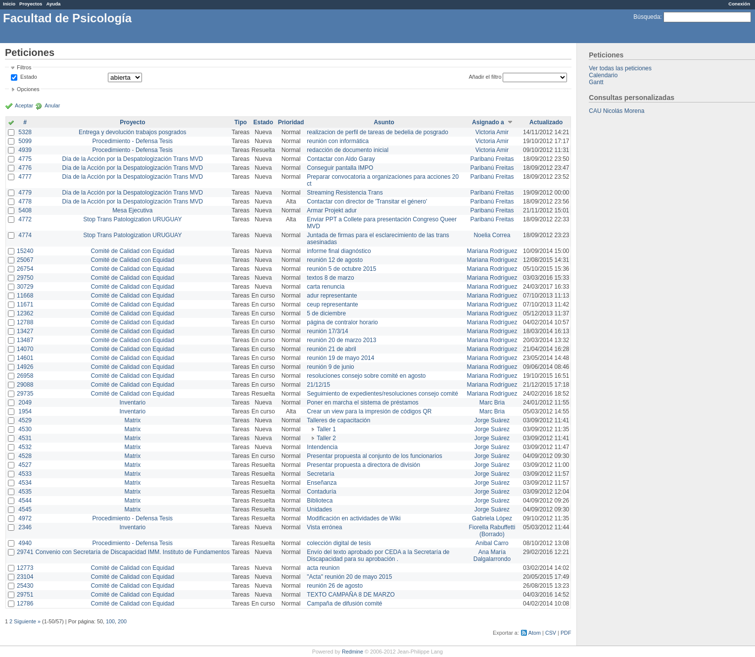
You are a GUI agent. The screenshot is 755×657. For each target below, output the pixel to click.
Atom (534, 633)
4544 (25, 500)
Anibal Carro (492, 543)
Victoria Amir (492, 132)
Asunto (384, 122)
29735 (25, 393)
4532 (25, 447)
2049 (25, 402)
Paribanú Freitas (492, 158)
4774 (25, 235)
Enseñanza (321, 482)
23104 (25, 576)
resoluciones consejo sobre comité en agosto (366, 375)
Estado (28, 77)
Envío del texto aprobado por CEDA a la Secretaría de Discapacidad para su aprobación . (378, 555)
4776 (25, 167)
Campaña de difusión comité (344, 603)
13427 (25, 331)
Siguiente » (27, 621)
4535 (25, 491)
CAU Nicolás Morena (616, 110)
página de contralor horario (342, 322)
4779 (25, 192)
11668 (25, 295)
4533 (25, 473)
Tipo (241, 122)
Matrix (132, 420)
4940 (25, 543)
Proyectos (30, 3)
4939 (25, 150)
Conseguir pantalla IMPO (340, 167)
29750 (25, 277)
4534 (25, 482)
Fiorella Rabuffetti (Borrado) (492, 531)
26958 (25, 375)
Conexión (739, 3)
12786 (25, 603)
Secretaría (320, 473)
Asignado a (488, 122)
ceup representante (332, 304)
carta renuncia (325, 286)
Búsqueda (646, 16)
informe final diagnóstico (339, 251)
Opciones (28, 89)
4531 (25, 438)
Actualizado (546, 122)
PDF (566, 633)
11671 (25, 304)
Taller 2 (326, 438)
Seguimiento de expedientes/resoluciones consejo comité (382, 393)
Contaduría (321, 491)
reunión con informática (338, 141)
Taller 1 (326, 429)
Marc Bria (492, 402)
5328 (25, 132)
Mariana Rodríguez (492, 251)
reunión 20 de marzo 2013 (341, 340)
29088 (25, 384)
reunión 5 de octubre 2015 (341, 268)
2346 (25, 527)
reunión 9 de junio (330, 366)
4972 (25, 518)
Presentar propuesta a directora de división (363, 464)
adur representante (332, 295)
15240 (25, 251)
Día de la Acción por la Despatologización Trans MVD (132, 158)
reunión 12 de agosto (335, 259)
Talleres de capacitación (338, 420)
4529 (25, 420)
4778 (25, 201)
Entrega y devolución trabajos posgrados (132, 132)
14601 (25, 357)
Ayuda (53, 3)
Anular (52, 105)
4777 (25, 176)
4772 (25, 219)
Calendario (603, 75)
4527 (25, 464)
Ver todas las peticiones (620, 68)
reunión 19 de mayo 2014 (340, 357)
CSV (550, 633)
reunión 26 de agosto (335, 585)
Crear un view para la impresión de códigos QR (369, 411)
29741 (25, 552)
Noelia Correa (491, 235)
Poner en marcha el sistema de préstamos (362, 402)
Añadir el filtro (485, 77)
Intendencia (322, 447)
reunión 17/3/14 (327, 331)
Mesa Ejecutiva (132, 210)
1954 (25, 411)
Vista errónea (324, 527)
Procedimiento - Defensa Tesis (133, 141)
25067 (25, 259)
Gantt (596, 82)
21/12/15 (318, 384)
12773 (25, 567)
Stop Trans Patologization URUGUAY (132, 219)
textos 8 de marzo (330, 277)
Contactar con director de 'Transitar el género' (367, 201)
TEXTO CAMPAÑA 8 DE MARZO (351, 594)
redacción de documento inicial (347, 150)
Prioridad (291, 122)
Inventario (132, 402)
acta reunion (323, 567)
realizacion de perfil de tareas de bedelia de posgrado (377, 132)
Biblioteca (319, 500)
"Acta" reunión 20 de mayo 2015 (349, 576)
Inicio (9, 3)
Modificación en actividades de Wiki (353, 518)
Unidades (319, 509)
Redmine (352, 652)
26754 (25, 268)
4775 (25, 158)
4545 (25, 509)
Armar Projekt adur (332, 210)
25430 (25, 585)
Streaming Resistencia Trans (344, 192)
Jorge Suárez (492, 420)
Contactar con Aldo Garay (341, 158)
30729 (25, 286)
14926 (25, 366)
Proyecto (132, 122)
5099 (25, 141)
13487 (25, 340)
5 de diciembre (326, 313)
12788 (25, 322)
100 (110, 621)
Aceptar (24, 105)
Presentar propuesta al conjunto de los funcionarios (374, 456)
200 (122, 621)
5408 (25, 210)
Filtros (24, 67)
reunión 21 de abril (331, 349)
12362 (25, 313)
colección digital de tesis (339, 543)
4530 (25, 429)
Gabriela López (492, 518)
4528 (25, 456)
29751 (25, 594)
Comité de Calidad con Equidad (132, 251)
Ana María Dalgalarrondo (492, 555)
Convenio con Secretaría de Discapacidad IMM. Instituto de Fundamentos (132, 552)
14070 (25, 349)
